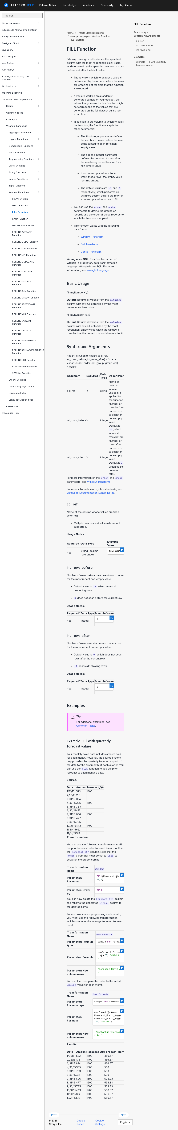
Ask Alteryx (20, 69)
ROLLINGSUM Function (24, 291)
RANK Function (20, 218)
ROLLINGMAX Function (24, 248)
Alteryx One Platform (20, 36)
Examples (139, 57)
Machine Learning (20, 92)
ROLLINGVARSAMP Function (22, 322)
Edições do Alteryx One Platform (20, 29)
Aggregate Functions (24, 132)
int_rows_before (144, 45)
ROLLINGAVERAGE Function (22, 233)
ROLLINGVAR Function (24, 314)
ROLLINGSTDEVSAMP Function (23, 306)
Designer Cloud (20, 43)
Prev (54, 1115)
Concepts (22, 119)
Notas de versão (20, 23)
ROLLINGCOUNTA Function (21, 332)
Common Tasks (22, 112)
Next (123, 1115)
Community (107, 5)
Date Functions (24, 165)
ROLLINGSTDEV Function (25, 297)
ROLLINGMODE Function (25, 241)
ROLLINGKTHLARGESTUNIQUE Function (27, 352)
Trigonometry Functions (24, 159)
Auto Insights (20, 56)
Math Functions (24, 152)
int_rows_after (143, 49)
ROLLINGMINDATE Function (21, 283)
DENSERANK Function (23, 225)
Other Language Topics (24, 386)
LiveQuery (20, 49)
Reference (22, 406)
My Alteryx (126, 5)
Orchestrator (20, 86)
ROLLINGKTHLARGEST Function (24, 342)
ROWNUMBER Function (24, 366)
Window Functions (24, 192)
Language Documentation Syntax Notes (90, 492)
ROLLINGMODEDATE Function (23, 263)
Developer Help (20, 413)
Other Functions (24, 379)
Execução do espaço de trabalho (20, 78)
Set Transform (89, 244)
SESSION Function (21, 373)
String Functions (24, 172)
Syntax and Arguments (147, 36)
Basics (22, 106)
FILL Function (20, 212)
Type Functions (24, 185)
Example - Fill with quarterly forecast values (151, 63)
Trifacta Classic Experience (20, 99)
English (125, 1122)
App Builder (20, 63)
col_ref (140, 40)
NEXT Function (20, 205)
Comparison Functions (24, 145)
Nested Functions (24, 179)
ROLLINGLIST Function (24, 360)
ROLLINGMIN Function (24, 255)
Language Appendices (24, 399)
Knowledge (69, 5)
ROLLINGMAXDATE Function (22, 273)
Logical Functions (24, 139)
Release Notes (47, 5)
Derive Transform (91, 251)
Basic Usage (141, 32)
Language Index (17, 393)
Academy (88, 5)
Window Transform (92, 236)
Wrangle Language (22, 125)
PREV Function (20, 198)
